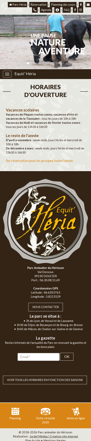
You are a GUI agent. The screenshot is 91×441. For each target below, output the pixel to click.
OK (66, 349)
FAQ (67, 10)
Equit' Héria (25, 73)
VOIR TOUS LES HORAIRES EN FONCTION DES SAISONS (45, 372)
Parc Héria (17, 4)
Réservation (38, 4)
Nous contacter (45, 299)
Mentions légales (54, 432)
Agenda (46, 10)
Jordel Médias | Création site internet (54, 428)
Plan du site (32, 432)
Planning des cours (63, 4)
